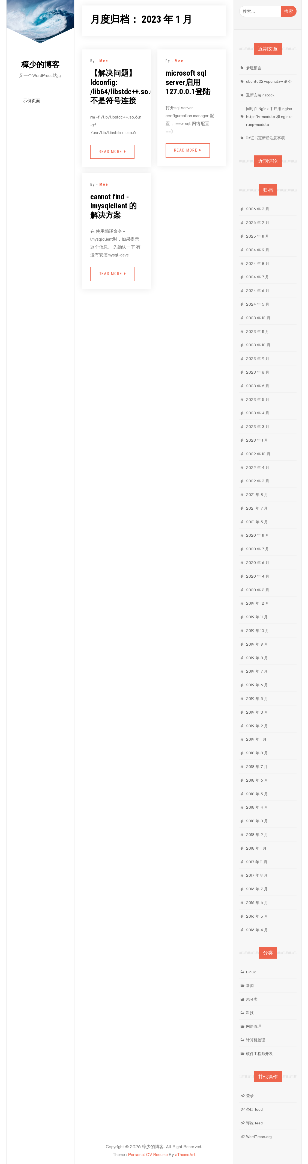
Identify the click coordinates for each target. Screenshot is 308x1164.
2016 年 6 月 (257, 902)
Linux (251, 971)
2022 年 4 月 (257, 467)
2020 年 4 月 (257, 576)
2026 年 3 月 (257, 208)
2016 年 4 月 (257, 929)
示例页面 (31, 100)
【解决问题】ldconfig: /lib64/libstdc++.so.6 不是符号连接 (122, 87)
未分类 (252, 999)
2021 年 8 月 (257, 494)
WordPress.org (259, 1136)
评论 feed (254, 1122)
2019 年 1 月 (256, 739)
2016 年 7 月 (257, 888)
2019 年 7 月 (257, 671)
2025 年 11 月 (257, 236)
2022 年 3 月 (257, 480)
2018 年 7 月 (257, 766)
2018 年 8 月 (257, 752)
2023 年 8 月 (257, 372)
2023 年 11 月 (257, 331)
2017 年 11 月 (256, 861)
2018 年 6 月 (257, 780)
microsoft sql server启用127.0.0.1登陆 (188, 82)
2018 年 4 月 (257, 807)
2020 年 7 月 (257, 548)
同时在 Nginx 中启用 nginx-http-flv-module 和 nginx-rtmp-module (270, 116)
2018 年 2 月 (257, 834)
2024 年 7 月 (257, 276)
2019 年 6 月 (257, 684)
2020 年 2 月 (257, 589)
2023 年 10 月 (258, 344)
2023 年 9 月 (257, 358)
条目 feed (254, 1109)
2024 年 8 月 (257, 263)
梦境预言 (253, 67)
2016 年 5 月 (257, 916)
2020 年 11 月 (257, 535)
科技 (250, 1012)
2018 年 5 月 (257, 793)
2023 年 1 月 (257, 440)
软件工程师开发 (259, 1053)
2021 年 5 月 (257, 521)
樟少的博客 (40, 64)
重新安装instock (260, 95)
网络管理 (253, 1026)
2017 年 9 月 (257, 875)
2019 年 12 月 (257, 603)
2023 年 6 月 (257, 385)
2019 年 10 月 (257, 630)
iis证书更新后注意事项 (265, 137)
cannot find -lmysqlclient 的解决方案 (113, 206)
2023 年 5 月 (257, 399)
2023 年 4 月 (257, 412)
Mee (103, 61)
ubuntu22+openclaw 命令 (269, 81)
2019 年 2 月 (257, 725)
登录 (250, 1095)
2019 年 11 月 (257, 616)
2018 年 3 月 (257, 820)
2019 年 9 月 (257, 644)
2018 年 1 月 (256, 848)
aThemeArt (185, 1154)
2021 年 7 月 (257, 508)
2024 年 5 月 (257, 304)
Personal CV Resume (148, 1154)
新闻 (250, 985)
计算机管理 (255, 1039)
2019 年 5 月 (257, 698)
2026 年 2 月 (257, 222)
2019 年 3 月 (257, 712)
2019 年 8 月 (257, 657)
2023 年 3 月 (257, 426)
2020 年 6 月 (257, 562)
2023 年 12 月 (258, 317)
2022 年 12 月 (258, 453)
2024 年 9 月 (257, 249)
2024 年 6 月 (257, 290)
